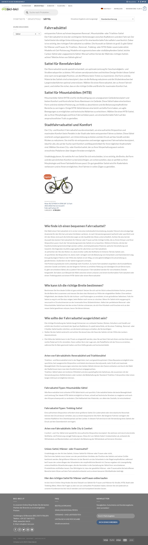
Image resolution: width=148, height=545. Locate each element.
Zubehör (51, 6)
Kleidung (62, 6)
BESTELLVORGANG (63, 506)
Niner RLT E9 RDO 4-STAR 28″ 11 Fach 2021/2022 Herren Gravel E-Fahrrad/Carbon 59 (58, 206)
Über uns (21, 538)
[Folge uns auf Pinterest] (32, 530)
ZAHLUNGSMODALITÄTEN (66, 510)
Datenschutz (40, 538)
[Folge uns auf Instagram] (140, 2)
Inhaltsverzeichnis (62, 523)
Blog (70, 6)
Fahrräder (27, 6)
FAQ (14, 538)
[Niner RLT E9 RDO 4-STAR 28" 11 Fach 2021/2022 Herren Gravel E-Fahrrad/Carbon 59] (59, 185)
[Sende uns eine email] (145, 2)
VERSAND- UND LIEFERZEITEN (68, 514)
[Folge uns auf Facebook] (138, 2)
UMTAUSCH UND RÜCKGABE (67, 519)
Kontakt (29, 538)
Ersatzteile (39, 6)
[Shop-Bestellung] (117, 19)
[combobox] (27, 33)
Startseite (19, 19)
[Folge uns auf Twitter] (143, 2)
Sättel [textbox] (26, 33)
